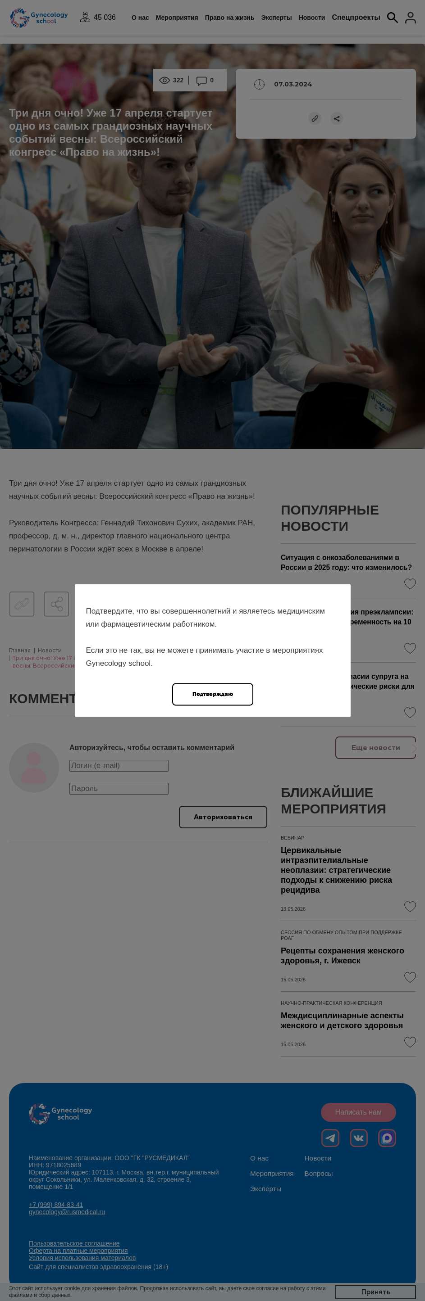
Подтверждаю (212, 694)
